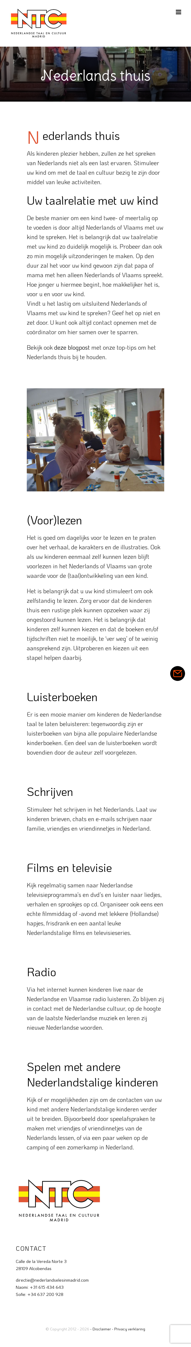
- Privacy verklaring (128, 1328)
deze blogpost (72, 347)
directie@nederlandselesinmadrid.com (52, 1280)
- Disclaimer (100, 1328)
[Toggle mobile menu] (179, 12)
